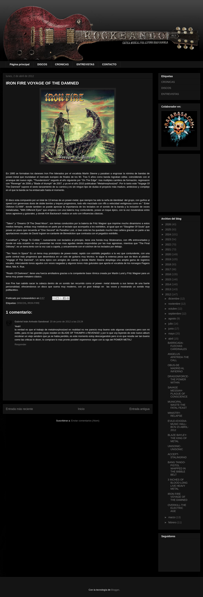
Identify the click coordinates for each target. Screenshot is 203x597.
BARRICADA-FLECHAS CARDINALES (177, 346)
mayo (171, 333)
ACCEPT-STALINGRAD (177, 456)
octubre (173, 308)
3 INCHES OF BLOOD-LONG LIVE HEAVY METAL (177, 484)
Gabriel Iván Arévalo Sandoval (32, 321)
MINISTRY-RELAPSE (175, 414)
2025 (168, 229)
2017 (168, 269)
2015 (168, 279)
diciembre (174, 298)
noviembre (174, 303)
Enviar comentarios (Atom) (85, 420)
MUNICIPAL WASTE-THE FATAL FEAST (177, 404)
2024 (168, 234)
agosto (172, 318)
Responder (20, 344)
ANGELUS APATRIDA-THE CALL (178, 357)
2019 (168, 259)
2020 (168, 254)
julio (171, 323)
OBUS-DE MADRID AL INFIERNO (176, 368)
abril (171, 338)
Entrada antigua (139, 408)
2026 (168, 224)
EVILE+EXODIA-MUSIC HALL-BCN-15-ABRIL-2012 (178, 425)
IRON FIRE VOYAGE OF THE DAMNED (177, 497)
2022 (168, 244)
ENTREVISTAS (85, 64)
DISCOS (42, 64)
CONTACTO (109, 64)
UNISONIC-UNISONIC (175, 448)
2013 (168, 289)
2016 (168, 274)
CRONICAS (62, 64)
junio (171, 328)
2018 (168, 264)
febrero (172, 522)
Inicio (81, 408)
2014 (168, 284)
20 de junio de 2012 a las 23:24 (66, 321)
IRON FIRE (34, 303)
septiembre (175, 313)
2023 (168, 239)
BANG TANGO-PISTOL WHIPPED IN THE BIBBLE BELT (177, 468)
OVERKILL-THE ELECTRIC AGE (177, 508)
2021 (168, 249)
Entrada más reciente (19, 408)
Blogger (115, 589)
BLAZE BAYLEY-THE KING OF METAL (177, 438)
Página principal (19, 64)
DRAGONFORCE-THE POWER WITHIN (178, 379)
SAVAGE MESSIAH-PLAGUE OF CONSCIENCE (177, 392)
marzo (172, 517)
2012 (168, 294)
